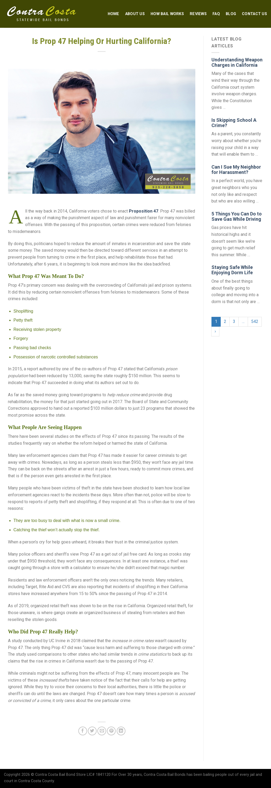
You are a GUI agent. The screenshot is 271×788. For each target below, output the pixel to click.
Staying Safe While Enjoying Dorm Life (232, 269)
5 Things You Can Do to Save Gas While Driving (236, 216)
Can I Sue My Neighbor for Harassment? (236, 169)
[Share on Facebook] (82, 731)
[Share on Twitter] (92, 731)
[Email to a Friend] (101, 731)
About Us (135, 14)
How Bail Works (167, 14)
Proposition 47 (143, 211)
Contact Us (254, 14)
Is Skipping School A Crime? (233, 122)
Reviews (198, 14)
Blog (231, 14)
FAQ (216, 14)
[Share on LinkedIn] (121, 731)
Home (113, 14)
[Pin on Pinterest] (111, 731)
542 (254, 321)
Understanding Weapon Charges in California (237, 62)
